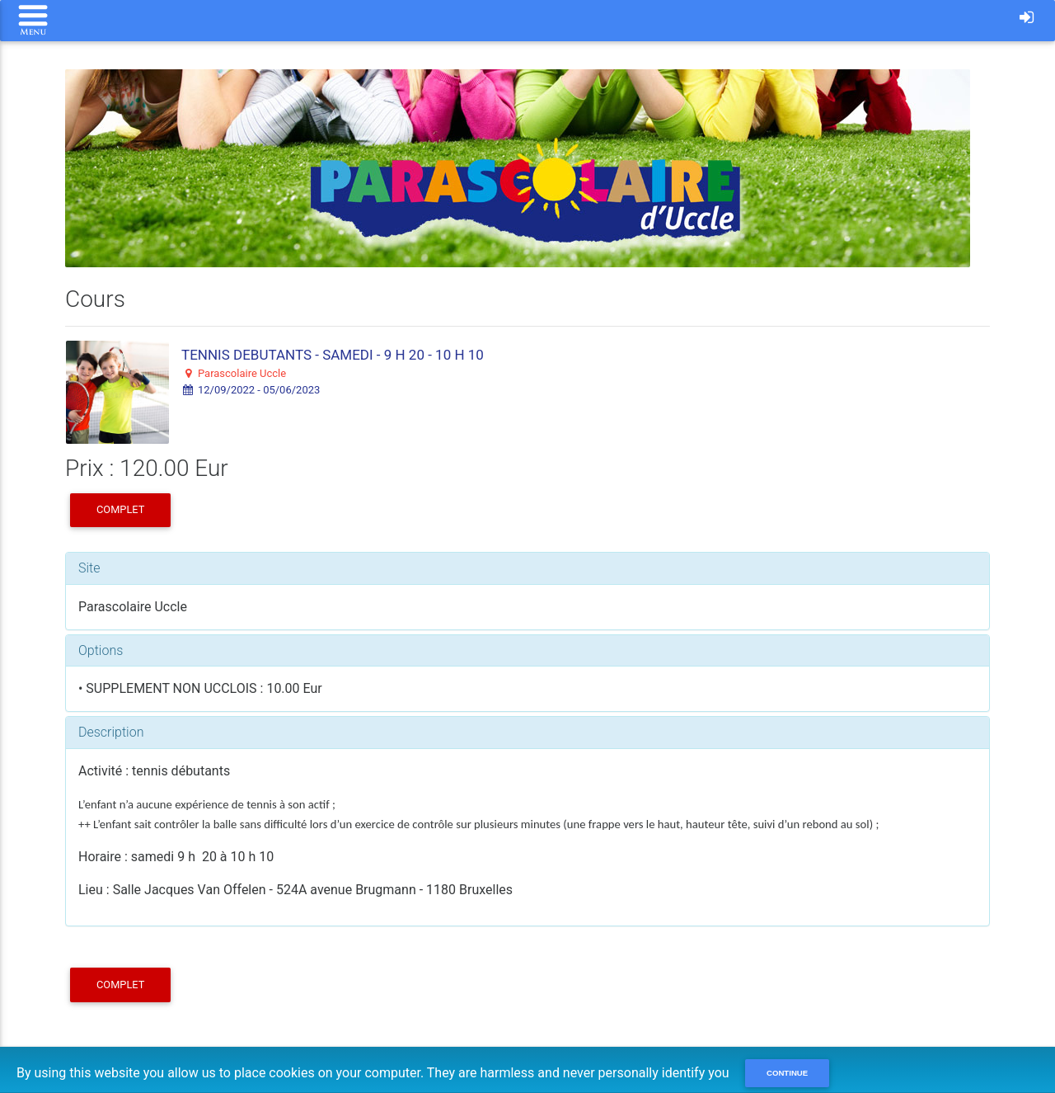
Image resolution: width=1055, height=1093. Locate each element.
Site (89, 568)
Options (100, 650)
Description (110, 732)
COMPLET (120, 509)
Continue (787, 1072)
